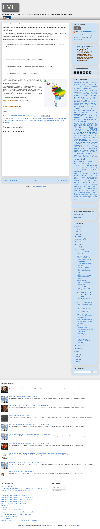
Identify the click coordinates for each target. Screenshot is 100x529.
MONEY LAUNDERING (36, 120)
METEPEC (94, 135)
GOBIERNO (92, 123)
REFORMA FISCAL (81, 167)
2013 (77, 356)
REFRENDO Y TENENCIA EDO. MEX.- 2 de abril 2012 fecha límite (27, 462)
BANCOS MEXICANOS (15, 118)
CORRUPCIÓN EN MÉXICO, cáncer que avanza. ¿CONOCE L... (84, 257)
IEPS (84, 127)
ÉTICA (75, 200)
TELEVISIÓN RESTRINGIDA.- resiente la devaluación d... (84, 334)
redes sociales (83, 196)
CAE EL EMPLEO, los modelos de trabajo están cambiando (83, 310)
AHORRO (76, 82)
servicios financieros (89, 198)
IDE (81, 127)
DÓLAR (94, 103)
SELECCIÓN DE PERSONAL (83, 173)
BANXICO (93, 82)
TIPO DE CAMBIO (90, 180)
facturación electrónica (89, 190)
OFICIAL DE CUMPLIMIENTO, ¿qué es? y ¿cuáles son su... (84, 298)
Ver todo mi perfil (79, 39)
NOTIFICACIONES (79, 142)
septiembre (80, 239)
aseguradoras (78, 186)
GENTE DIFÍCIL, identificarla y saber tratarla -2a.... (83, 282)
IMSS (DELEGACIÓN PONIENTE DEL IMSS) (13, 503)
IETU (87, 127)
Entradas (56, 487)
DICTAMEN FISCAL (86, 103)
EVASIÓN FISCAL (37, 118)
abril (78, 247)
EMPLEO (78, 108)
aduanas (85, 184)
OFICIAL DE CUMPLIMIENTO (51, 120)
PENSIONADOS (92, 148)
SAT (95, 169)
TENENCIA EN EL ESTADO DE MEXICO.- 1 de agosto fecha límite (27, 472)
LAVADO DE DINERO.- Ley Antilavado (19, 415)
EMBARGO (94, 106)
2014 (77, 354)
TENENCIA (77, 179)
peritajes (76, 196)
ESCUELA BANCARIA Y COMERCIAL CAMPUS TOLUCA (17, 491)
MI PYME (4, 508)
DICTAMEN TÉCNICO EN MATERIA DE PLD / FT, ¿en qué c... (84, 321)
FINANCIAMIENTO (80, 121)
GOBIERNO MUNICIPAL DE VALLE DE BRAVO (14, 501)
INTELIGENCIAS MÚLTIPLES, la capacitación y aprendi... (85, 327)
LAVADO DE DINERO (17, 120)
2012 (77, 359)
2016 (77, 234)
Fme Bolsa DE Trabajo (79, 214)
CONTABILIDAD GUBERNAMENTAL (85, 92)
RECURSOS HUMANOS (80, 160)
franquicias (88, 192)
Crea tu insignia (77, 217)
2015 (77, 351)
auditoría (86, 186)
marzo (79, 249)
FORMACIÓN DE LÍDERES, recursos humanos (83, 340)
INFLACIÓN (77, 129)
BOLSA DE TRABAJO (85, 84)
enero (79, 348)
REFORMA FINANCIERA (85, 165)
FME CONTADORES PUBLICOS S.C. (85, 32)
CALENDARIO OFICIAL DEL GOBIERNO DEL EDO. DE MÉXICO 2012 (29, 443)
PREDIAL (84, 155)
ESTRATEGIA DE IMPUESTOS (85, 113)
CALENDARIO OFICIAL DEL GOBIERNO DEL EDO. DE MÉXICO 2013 (29, 424)
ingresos (95, 194)
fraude (94, 192)
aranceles (94, 184)
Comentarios (57, 490)
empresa (77, 190)
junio (78, 244)
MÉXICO (26, 120)
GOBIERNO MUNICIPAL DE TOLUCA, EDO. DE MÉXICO (17, 499)
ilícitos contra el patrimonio (49, 118)
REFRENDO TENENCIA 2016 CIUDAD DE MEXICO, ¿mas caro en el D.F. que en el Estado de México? (38, 453)
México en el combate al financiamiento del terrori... (84, 276)
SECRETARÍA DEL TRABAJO (85, 171)
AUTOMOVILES (84, 82)
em (84, 188)
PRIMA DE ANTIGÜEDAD (82, 157)
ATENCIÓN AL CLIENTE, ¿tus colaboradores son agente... (84, 263)
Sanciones (76, 177)
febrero (79, 345)
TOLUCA (76, 183)
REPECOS (84, 170)
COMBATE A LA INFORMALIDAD (85, 89)
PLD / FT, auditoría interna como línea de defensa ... (84, 304)
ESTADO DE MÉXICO (90, 110)
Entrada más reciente (10, 180)
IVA (75, 133)
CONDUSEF (92, 90)
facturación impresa (79, 192)
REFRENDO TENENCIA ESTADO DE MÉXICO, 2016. (24, 396)
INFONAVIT (93, 129)
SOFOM (83, 175)
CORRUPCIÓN (27, 118)
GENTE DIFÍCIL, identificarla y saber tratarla (83, 288)
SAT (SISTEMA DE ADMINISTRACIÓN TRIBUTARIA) (16, 514)
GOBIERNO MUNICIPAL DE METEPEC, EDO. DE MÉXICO (17, 497)
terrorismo (6, 122)
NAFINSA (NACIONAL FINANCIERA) (11, 510)
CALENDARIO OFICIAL (80, 86)
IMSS (91, 127)
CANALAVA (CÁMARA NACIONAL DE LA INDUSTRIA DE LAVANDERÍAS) (21, 489)
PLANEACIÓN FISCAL (82, 153)
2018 (77, 229)
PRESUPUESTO (92, 155)
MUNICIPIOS (93, 140)
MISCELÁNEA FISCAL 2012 (81, 137)
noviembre (80, 236)
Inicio (37, 180)
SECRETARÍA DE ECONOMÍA (9, 516)
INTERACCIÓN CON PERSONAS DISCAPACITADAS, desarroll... (83, 270)
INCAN (95, 127)
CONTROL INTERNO (89, 95)
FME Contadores (82, 46)
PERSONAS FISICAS (81, 150)
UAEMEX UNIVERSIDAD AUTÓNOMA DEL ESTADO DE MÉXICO (19, 520)
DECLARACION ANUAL (89, 99)
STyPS (90, 175)
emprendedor (92, 188)
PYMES (94, 157)
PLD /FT (63, 120)
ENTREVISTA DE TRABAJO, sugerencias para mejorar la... (84, 315)
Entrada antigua (62, 180)
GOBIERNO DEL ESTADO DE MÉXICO (12, 493)
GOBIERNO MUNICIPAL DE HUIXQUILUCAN (14, 495)
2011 (77, 362)
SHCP (94, 173)
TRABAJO (86, 182)
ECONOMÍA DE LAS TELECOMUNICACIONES (85, 105)
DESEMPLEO (80, 101)
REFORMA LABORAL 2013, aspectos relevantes (22, 387)
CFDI (88, 86)
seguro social (92, 196)
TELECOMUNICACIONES (89, 177)
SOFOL (76, 175)
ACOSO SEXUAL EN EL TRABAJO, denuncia (84, 293)
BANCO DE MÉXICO (7, 486)
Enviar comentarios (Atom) (39, 186)
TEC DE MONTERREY (7, 518)
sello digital (77, 198)
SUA (95, 175)
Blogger (80, 525)
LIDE (75, 135)
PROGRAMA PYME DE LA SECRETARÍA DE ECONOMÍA (17, 512)
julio (78, 241)
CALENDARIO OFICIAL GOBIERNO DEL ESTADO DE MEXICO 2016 (28, 406)
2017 (77, 231)
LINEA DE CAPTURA (83, 135)
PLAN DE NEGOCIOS (89, 151)
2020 (77, 226)
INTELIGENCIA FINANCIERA (85, 131)
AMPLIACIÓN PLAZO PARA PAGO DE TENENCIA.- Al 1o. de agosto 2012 (29, 434)
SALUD (90, 170)
